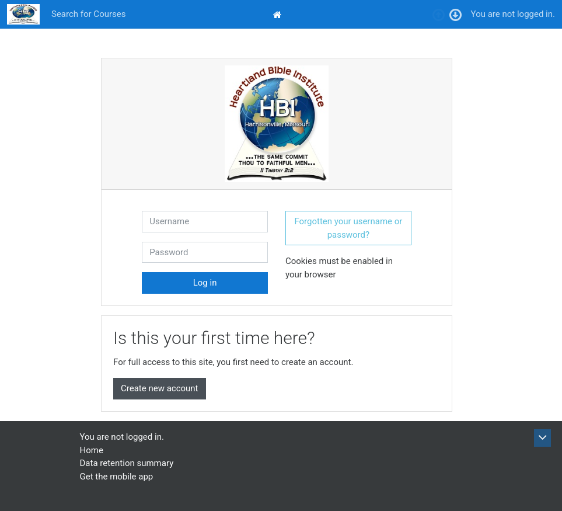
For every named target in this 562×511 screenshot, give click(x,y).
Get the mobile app (116, 476)
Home (91, 450)
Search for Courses (88, 14)
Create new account (159, 388)
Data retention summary (127, 463)
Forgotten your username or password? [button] (348, 228)
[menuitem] (278, 14)
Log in (205, 282)
